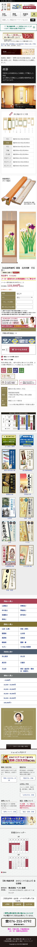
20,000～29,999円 (10, 689)
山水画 (9, 508)
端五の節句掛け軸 (9, 460)
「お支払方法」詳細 (28, 795)
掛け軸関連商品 (27, 460)
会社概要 (8, 939)
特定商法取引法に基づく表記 (13, 941)
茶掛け (4, 619)
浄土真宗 (5, 656)
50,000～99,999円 (10, 698)
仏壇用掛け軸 (9, 556)
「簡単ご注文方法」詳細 (9, 779)
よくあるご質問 (9, 441)
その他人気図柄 (25, 647)
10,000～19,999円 (10, 685)
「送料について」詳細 (9, 811)
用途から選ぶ (8, 601)
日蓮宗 (22, 662)
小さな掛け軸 (27, 556)
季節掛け (23, 610)
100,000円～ (8, 702)
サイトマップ (28, 941)
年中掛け (5, 610)
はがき (18, 904)
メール (29, 904)
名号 (9, 532)
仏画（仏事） (6, 629)
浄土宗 (22, 656)
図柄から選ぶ (8, 624)
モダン (4, 647)
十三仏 (26, 532)
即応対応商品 (26, 441)
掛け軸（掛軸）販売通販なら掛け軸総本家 (12, 44)
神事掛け (23, 606)
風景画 (4, 638)
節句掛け (23, 615)
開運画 (4, 633)
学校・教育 (9, 580)
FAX (7, 904)
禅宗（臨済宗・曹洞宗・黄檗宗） (27, 670)
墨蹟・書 (23, 642)
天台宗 (4, 669)
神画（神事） (24, 629)
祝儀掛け (5, 615)
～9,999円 (7, 680)
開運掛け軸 (9, 484)
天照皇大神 (26, 484)
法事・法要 (26, 508)
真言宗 (4, 662)
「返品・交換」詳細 (28, 811)
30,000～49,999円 (10, 693)
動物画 (4, 642)
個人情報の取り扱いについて (22, 939)
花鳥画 (22, 638)
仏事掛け (5, 606)
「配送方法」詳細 (27, 778)
